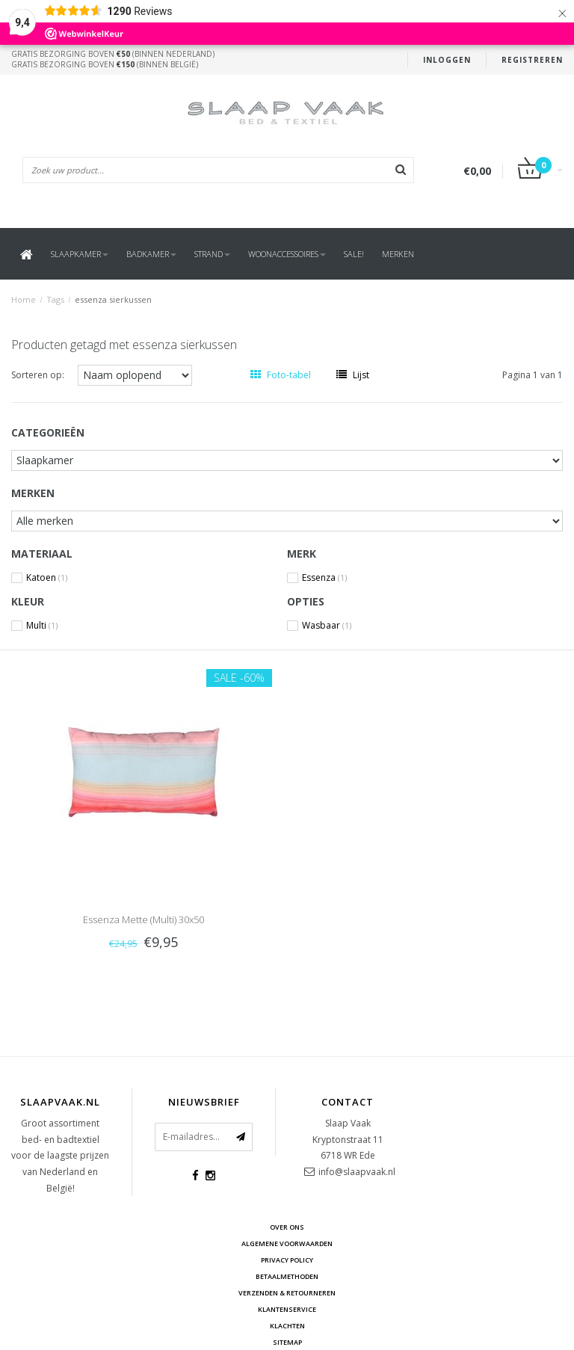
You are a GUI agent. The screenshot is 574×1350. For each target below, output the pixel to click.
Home (23, 299)
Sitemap (287, 1342)
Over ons (287, 1227)
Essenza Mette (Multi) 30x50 (143, 919)
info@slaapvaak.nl (356, 1171)
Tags (55, 299)
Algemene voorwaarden (287, 1243)
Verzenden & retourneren (287, 1293)
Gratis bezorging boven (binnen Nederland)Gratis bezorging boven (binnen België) (113, 59)
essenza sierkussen (113, 299)
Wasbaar (326, 625)
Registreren (532, 60)
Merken (398, 253)
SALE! (354, 253)
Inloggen (447, 60)
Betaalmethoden (287, 1276)
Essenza (324, 578)
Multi (42, 625)
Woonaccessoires (287, 253)
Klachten (287, 1326)
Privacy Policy (287, 1260)
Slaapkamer (79, 253)
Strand (212, 253)
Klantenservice (287, 1309)
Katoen (46, 578)
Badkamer (151, 253)
